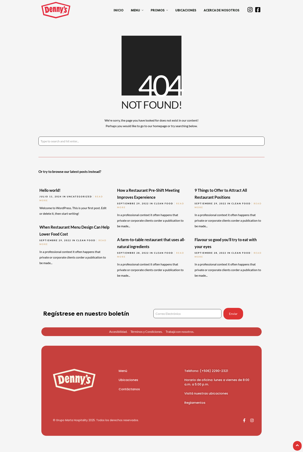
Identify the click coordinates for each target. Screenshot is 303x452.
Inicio (118, 10)
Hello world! (49, 190)
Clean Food (163, 203)
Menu (135, 10)
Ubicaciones (185, 10)
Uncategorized (79, 196)
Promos (158, 10)
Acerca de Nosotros (221, 10)
